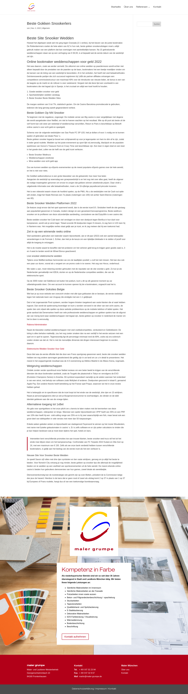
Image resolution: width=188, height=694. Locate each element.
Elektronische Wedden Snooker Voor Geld (45, 349)
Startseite (116, 7)
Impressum (101, 689)
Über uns (128, 7)
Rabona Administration (37, 325)
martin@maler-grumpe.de (90, 676)
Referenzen (141, 7)
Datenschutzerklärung (83, 689)
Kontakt (157, 7)
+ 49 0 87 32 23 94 (87, 670)
